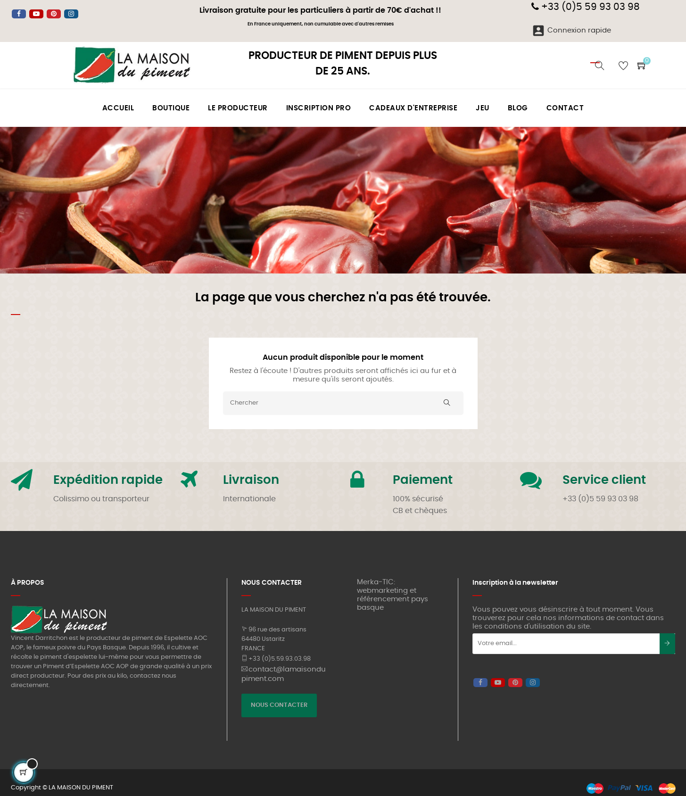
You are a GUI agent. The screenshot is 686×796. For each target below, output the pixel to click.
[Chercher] (343, 403)
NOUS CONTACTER (279, 705)
